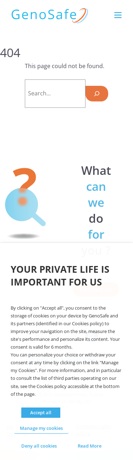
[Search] (96, 93)
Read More (89, 446)
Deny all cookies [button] (39, 446)
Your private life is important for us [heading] (60, 275)
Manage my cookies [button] (41, 428)
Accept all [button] (40, 412)
